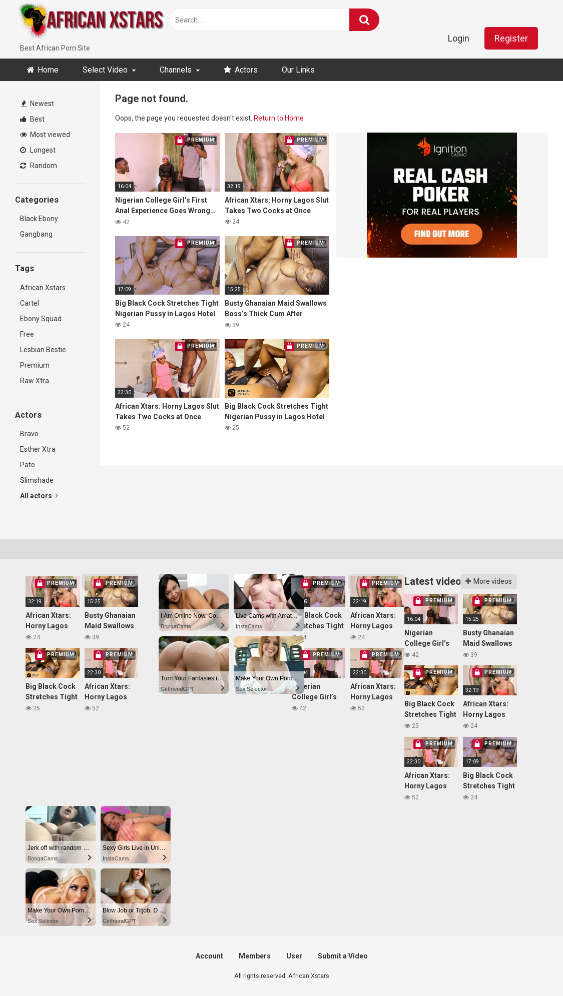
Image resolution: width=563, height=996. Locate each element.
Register (511, 38)
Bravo (29, 434)
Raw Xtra (34, 381)
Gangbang (36, 234)
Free (27, 334)
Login (458, 38)
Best (32, 119)
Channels (176, 70)
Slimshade (37, 480)
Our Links (298, 70)
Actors (246, 70)
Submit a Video (343, 956)
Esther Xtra (38, 449)
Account (209, 956)
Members (255, 956)
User (294, 956)
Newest (37, 104)
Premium (35, 365)
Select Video (105, 70)
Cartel (29, 303)
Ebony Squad (41, 319)
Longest (38, 150)
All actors (39, 496)
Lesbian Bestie (43, 350)
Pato (27, 465)
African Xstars (43, 288)
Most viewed (45, 135)
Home (48, 70)
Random (38, 166)
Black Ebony (39, 219)
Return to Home (279, 118)
